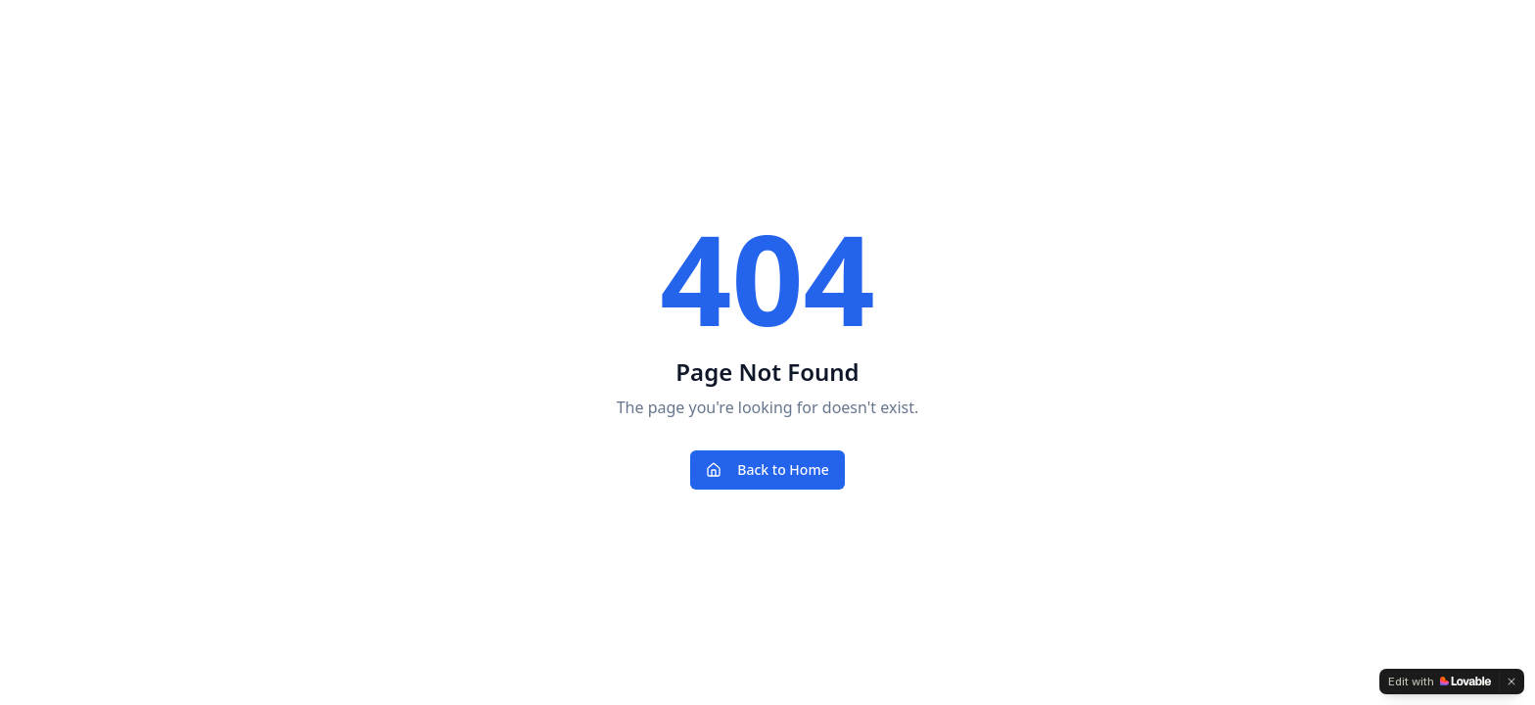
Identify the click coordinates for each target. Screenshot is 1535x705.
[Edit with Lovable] (1439, 681)
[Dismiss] (1511, 681)
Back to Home (767, 469)
